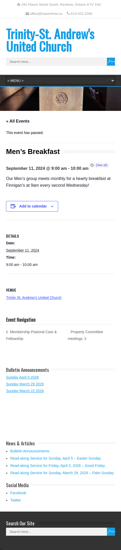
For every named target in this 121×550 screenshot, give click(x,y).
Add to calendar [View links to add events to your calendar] (33, 206)
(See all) (101, 165)
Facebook (18, 493)
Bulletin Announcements (29, 451)
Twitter (15, 500)
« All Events (17, 121)
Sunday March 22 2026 (25, 391)
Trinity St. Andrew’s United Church (33, 298)
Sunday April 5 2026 (22, 377)
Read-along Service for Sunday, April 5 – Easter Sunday (55, 458)
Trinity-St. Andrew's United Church (50, 39)
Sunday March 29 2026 (25, 384)
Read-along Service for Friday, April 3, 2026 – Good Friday (57, 466)
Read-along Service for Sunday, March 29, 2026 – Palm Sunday (62, 473)
